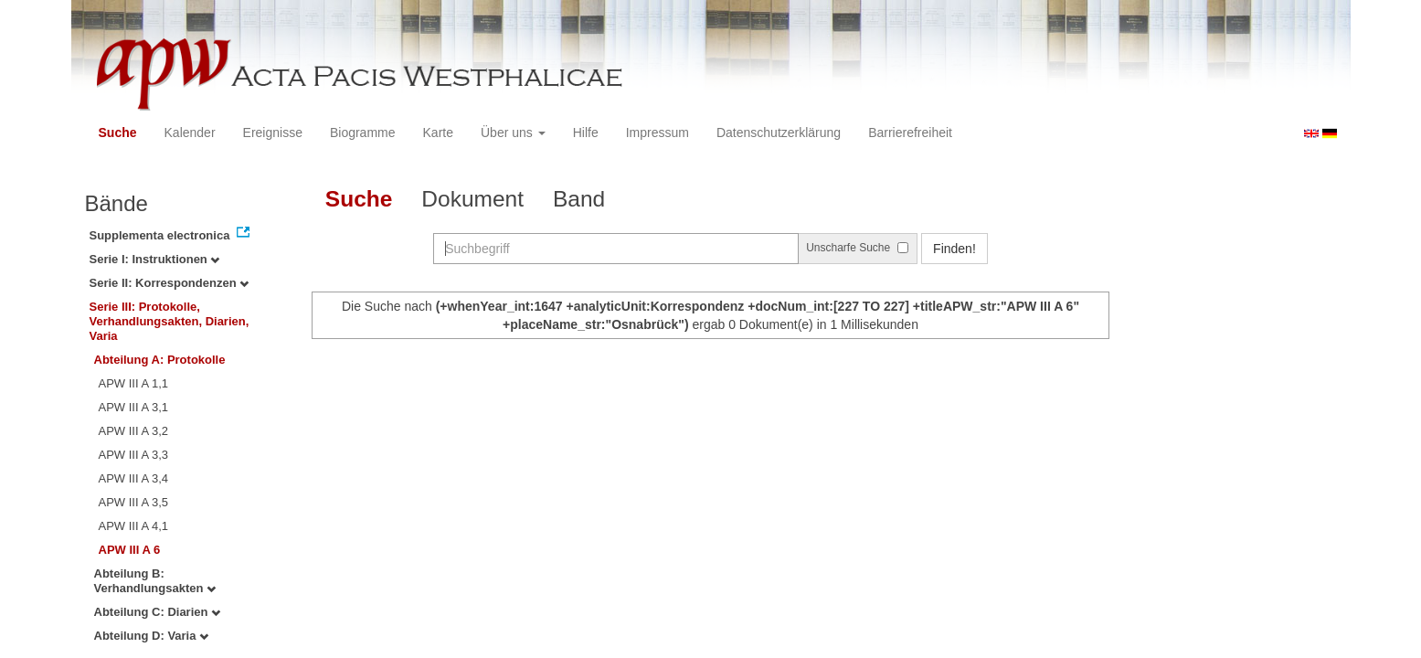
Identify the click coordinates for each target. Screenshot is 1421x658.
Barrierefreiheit (910, 132)
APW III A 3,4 (134, 478)
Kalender (190, 132)
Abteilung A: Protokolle (160, 359)
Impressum (657, 132)
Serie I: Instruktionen (155, 259)
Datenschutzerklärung (778, 132)
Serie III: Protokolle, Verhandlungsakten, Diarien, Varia (169, 321)
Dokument (472, 198)
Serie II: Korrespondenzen (169, 283)
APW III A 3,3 (134, 455)
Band (579, 198)
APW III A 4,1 (134, 526)
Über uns (513, 132)
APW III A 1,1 (134, 383)
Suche (118, 132)
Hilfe (586, 132)
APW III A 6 (130, 550)
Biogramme (363, 132)
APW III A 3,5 (134, 502)
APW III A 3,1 (134, 407)
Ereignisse (272, 132)
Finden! (954, 248)
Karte (438, 132)
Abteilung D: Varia (151, 635)
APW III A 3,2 (134, 431)
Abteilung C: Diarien (157, 612)
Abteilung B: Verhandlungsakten (155, 581)
